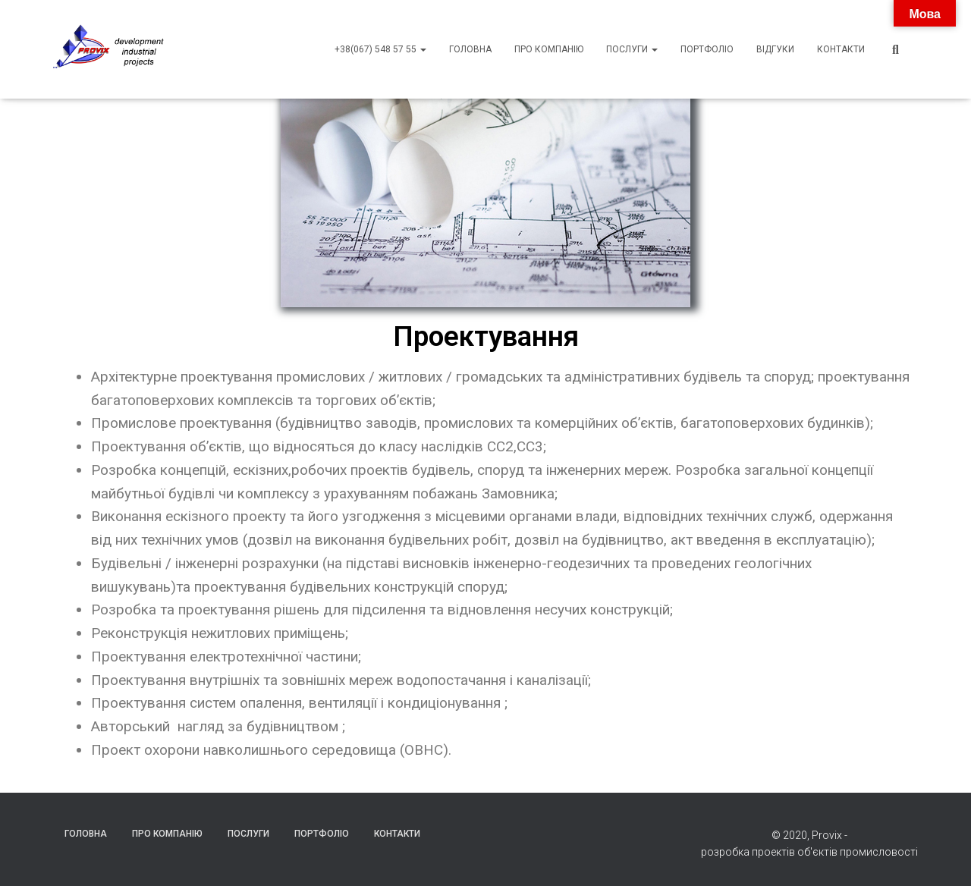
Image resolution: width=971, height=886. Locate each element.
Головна (470, 49)
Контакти (841, 49)
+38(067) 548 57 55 (380, 49)
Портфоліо (707, 49)
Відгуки (775, 49)
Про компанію (548, 49)
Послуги (632, 49)
